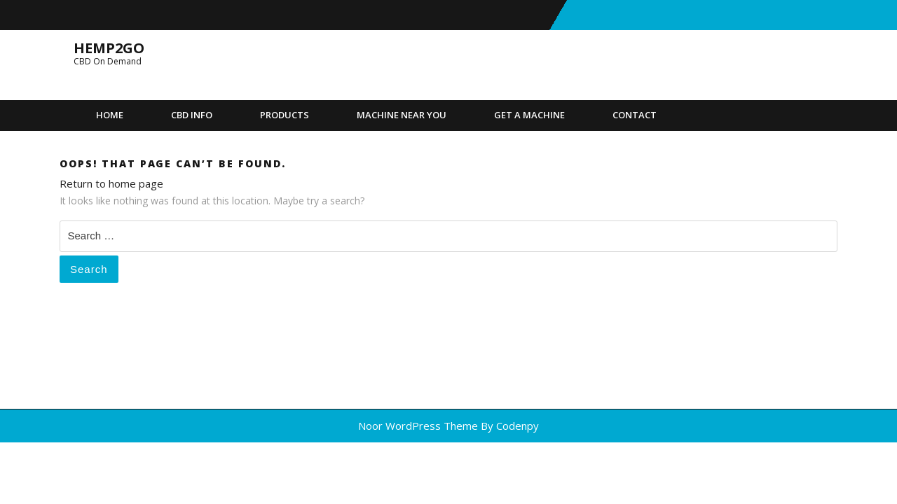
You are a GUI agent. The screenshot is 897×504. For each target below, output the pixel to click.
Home (109, 114)
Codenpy (517, 426)
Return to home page (111, 183)
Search (89, 269)
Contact (634, 114)
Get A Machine (529, 114)
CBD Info (191, 114)
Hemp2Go (109, 47)
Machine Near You (401, 114)
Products (284, 114)
